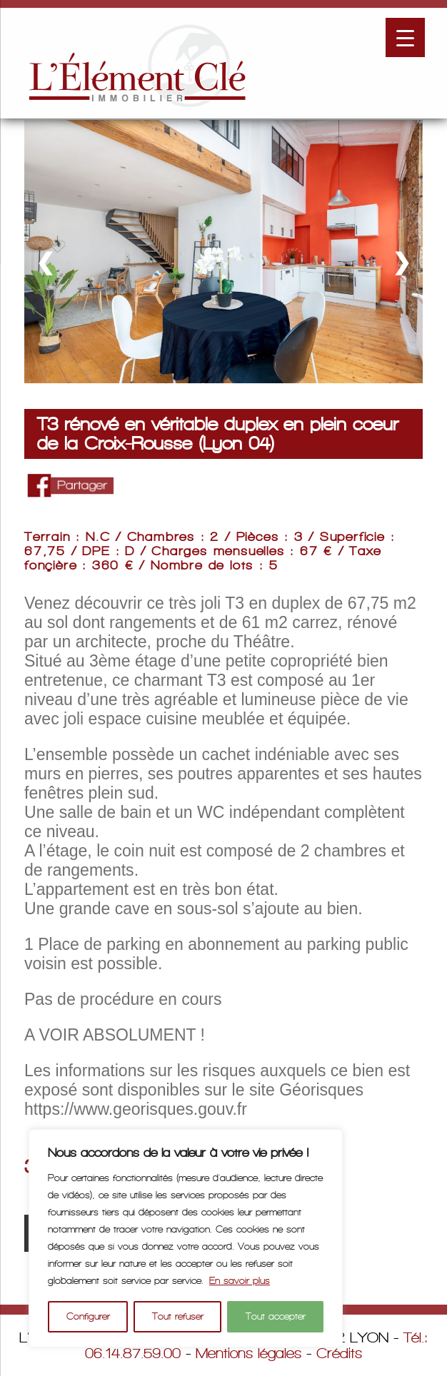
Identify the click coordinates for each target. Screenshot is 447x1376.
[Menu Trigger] (405, 37)
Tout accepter (276, 1316)
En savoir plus (239, 1280)
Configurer (88, 1316)
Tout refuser (178, 1316)
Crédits (339, 1353)
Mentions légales (248, 1353)
